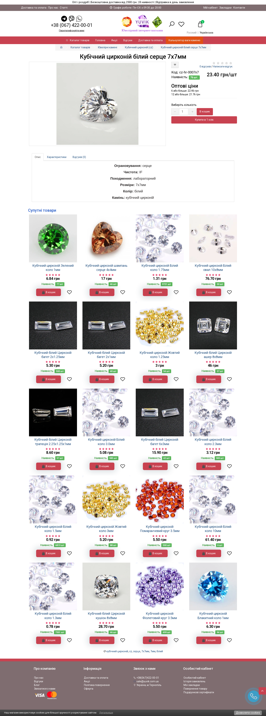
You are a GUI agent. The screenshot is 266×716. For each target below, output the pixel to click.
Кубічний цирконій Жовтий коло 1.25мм (160, 355)
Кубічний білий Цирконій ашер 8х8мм (213, 355)
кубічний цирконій (117, 651)
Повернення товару (195, 688)
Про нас (53, 7)
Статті (64, 7)
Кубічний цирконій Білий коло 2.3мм (213, 442)
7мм (152, 651)
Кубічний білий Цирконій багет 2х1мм (106, 355)
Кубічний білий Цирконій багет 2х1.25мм (53, 355)
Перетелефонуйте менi (71, 30)
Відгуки (127, 40)
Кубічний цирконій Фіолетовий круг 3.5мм (159, 616)
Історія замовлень (194, 681)
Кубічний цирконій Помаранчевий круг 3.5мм (160, 529)
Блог (37, 685)
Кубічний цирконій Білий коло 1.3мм (53, 616)
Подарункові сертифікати (199, 692)
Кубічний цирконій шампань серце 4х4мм (106, 268)
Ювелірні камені (107, 47)
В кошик (205, 111)
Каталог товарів (77, 40)
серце (136, 651)
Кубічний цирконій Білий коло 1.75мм (159, 268)
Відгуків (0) (79, 157)
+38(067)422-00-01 (146, 677)
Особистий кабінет (195, 677)
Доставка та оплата (33, 7)
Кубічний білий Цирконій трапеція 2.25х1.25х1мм (53, 442)
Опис (38, 157)
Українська (206, 32)
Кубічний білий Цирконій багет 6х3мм (159, 442)
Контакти (239, 7)
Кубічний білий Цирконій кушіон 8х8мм (106, 616)
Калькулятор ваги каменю (184, 40)
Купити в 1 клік (204, 119)
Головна (100, 40)
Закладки (225, 7)
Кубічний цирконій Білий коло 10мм (213, 529)
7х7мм (145, 651)
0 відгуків (205, 66)
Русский (191, 32)
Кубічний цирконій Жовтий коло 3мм (106, 529)
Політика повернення (97, 685)
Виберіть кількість (183, 105)
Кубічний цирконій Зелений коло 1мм (53, 268)
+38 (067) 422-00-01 (71, 25)
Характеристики (56, 157)
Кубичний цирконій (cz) (139, 47)
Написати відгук (222, 66)
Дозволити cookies (248, 712)
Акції (114, 40)
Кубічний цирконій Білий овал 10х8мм (213, 268)
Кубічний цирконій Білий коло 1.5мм (53, 529)
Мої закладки (192, 685)
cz (130, 651)
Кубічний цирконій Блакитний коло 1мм (213, 616)
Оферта (88, 688)
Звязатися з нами (44, 688)
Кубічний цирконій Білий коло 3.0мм (106, 442)
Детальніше (106, 712)
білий (160, 651)
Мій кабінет (210, 7)
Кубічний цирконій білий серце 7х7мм (183, 47)
